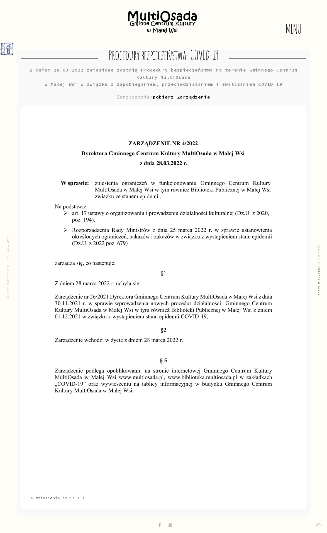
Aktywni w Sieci (319, 281)
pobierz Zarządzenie (181, 97)
